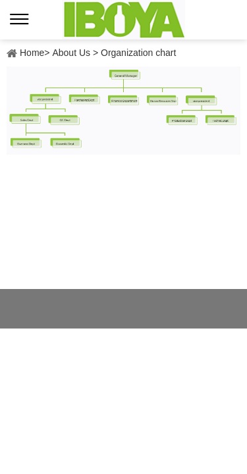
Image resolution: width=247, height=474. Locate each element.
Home (32, 52)
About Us (71, 52)
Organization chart (138, 52)
